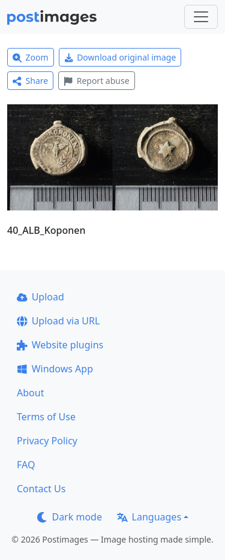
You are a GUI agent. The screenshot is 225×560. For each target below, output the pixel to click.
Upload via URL (58, 320)
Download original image (120, 57)
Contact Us (41, 488)
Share (30, 80)
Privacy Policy (47, 440)
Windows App (55, 368)
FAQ (26, 464)
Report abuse (96, 80)
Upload (40, 296)
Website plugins (60, 344)
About (30, 392)
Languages (149, 516)
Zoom (31, 57)
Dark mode (69, 516)
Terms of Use (46, 416)
